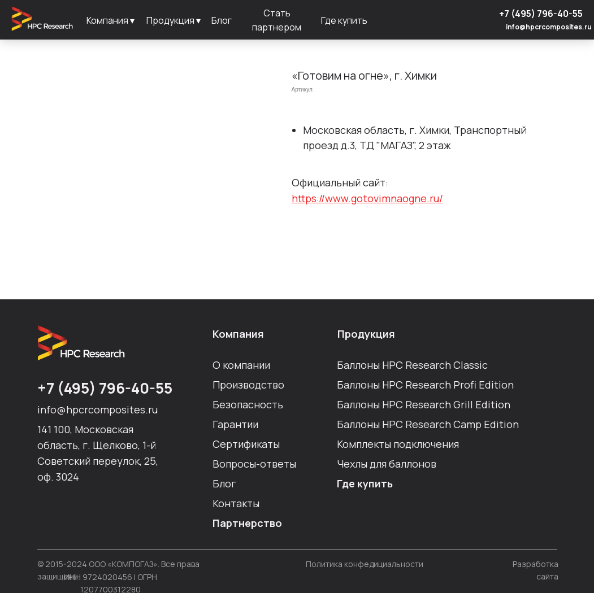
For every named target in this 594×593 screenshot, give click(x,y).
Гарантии (235, 424)
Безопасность (248, 404)
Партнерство (247, 523)
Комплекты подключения (398, 444)
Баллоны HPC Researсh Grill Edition (423, 404)
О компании (241, 365)
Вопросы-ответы (254, 463)
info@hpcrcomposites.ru (549, 27)
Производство (248, 384)
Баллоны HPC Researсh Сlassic (412, 365)
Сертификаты (246, 444)
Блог (224, 483)
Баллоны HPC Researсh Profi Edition (425, 384)
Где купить (365, 483)
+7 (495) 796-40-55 (541, 13)
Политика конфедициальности (364, 564)
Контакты (236, 503)
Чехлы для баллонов (386, 463)
